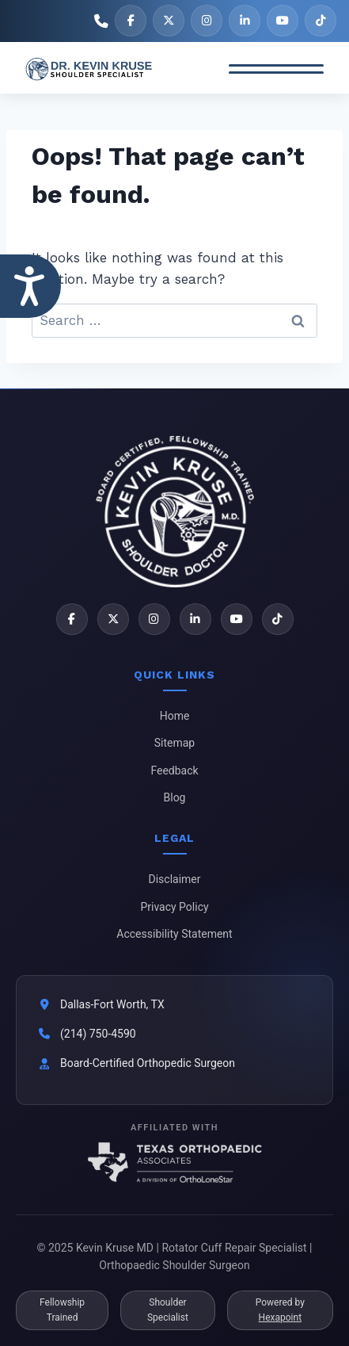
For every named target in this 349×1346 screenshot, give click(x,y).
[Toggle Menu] (276, 69)
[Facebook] (130, 20)
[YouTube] (282, 20)
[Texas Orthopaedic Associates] (175, 1162)
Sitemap (174, 742)
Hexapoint (280, 1317)
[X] (168, 20)
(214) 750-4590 (98, 1033)
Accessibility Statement (174, 933)
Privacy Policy (174, 907)
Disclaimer (174, 879)
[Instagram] (206, 20)
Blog (175, 797)
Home (175, 715)
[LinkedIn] (244, 20)
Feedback (174, 770)
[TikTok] (320, 20)
